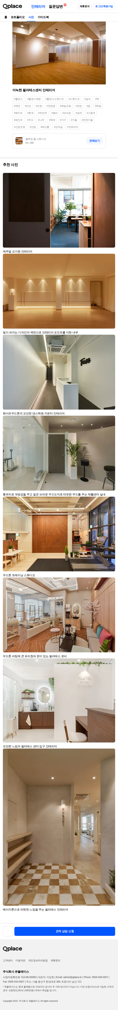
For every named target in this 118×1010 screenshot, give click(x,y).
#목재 (52, 120)
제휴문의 (84, 6)
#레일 (98, 106)
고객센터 (8, 960)
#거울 (74, 120)
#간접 (33, 127)
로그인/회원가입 (104, 6)
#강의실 (58, 127)
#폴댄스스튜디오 (54, 98)
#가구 (63, 120)
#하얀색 (42, 113)
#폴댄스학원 (34, 98)
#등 (88, 106)
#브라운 (66, 113)
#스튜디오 (74, 98)
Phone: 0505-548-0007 (96, 977)
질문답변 (56, 5)
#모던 (28, 106)
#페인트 (18, 120)
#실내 (87, 98)
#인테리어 (72, 127)
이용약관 (20, 960)
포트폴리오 (18, 17)
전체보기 (94, 140)
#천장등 (51, 106)
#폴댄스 (18, 98)
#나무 (41, 120)
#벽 (97, 98)
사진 (31, 17)
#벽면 (17, 106)
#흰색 (30, 113)
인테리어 (38, 6)
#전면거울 (87, 120)
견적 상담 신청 (65, 931)
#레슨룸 (45, 127)
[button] (111, 177)
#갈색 (79, 113)
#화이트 (18, 113)
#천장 (79, 106)
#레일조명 (65, 106)
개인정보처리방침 (38, 960)
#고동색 (91, 113)
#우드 (30, 120)
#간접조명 (19, 127)
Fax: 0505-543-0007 (13, 981)
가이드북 (43, 17)
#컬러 (55, 113)
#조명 (39, 106)
